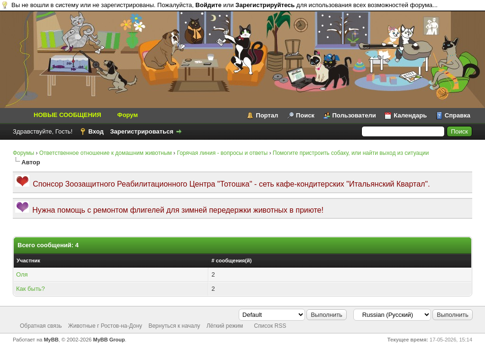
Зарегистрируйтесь (265, 5)
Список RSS (270, 326)
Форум (127, 114)
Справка (457, 115)
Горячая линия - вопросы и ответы (222, 153)
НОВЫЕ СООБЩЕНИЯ (67, 114)
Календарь (410, 115)
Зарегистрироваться (141, 131)
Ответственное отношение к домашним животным (105, 153)
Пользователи (354, 115)
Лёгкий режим (225, 326)
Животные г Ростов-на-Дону (105, 326)
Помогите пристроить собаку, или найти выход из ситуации (351, 153)
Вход (96, 131)
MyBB (51, 339)
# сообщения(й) (231, 260)
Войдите (209, 5)
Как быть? (30, 288)
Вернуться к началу (174, 326)
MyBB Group (109, 339)
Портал (267, 115)
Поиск (305, 115)
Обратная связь (41, 326)
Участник (28, 260)
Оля (22, 274)
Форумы (23, 153)
